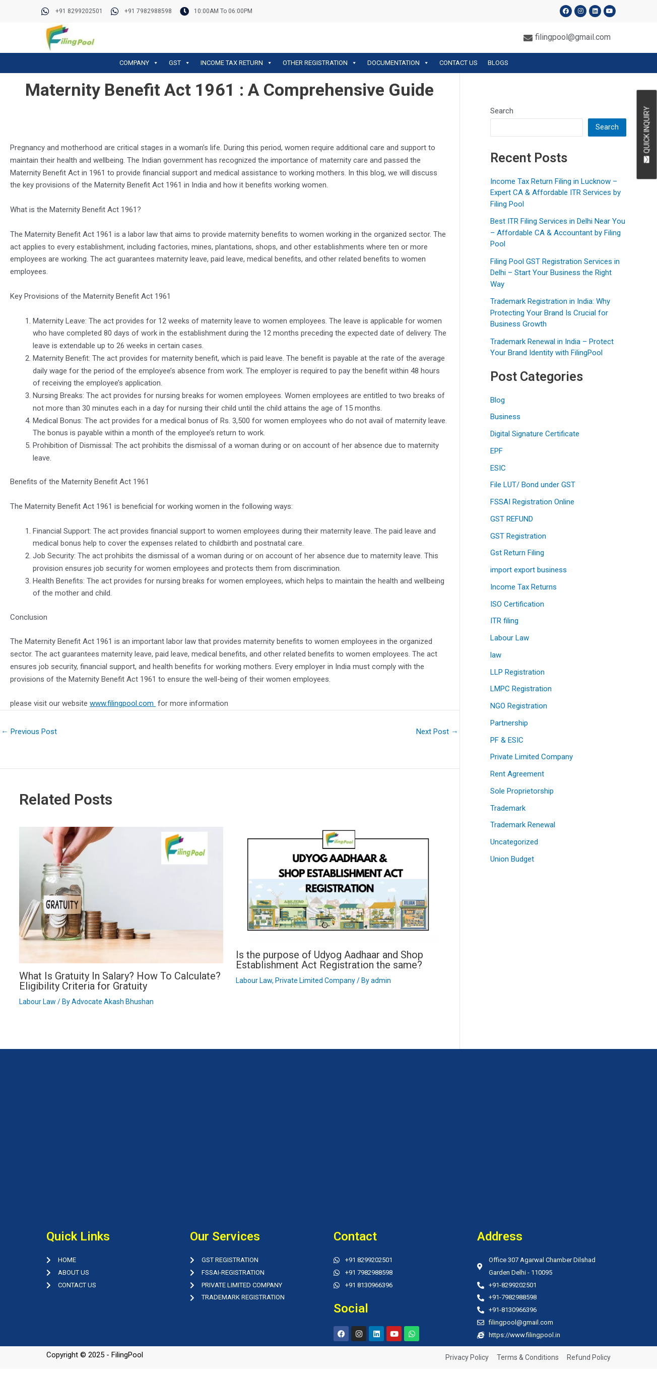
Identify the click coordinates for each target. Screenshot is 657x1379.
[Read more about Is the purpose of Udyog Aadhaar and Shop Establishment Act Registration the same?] (338, 883)
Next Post (437, 732)
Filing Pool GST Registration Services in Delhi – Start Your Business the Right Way (555, 273)
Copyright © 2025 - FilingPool (94, 1354)
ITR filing (504, 620)
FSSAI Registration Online (532, 501)
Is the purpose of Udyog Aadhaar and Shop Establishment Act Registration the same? (329, 960)
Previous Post (29, 732)
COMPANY (139, 63)
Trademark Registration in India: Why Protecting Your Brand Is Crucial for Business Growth (550, 313)
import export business (528, 569)
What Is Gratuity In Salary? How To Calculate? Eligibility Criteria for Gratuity (120, 981)
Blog (497, 400)
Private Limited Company (315, 980)
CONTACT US (458, 63)
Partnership (509, 723)
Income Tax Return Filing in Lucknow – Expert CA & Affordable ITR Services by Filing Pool (555, 193)
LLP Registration (517, 672)
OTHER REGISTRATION (320, 63)
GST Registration (518, 536)
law (495, 655)
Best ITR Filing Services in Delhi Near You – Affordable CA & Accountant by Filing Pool (557, 232)
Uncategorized (514, 841)
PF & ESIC (506, 740)
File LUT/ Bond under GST (532, 484)
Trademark (507, 808)
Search (501, 110)
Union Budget (512, 859)
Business (505, 416)
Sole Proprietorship (522, 791)
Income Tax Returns (523, 587)
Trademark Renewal (522, 824)
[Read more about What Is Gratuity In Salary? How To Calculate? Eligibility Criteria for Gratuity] (121, 894)
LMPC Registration (521, 688)
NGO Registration (518, 705)
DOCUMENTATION (398, 63)
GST (179, 63)
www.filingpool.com (123, 703)
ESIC (498, 468)
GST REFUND (511, 518)
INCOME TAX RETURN (237, 63)
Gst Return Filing (517, 552)
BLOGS (498, 63)
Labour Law (37, 1002)
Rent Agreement (517, 773)
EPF (496, 450)
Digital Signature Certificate (534, 433)
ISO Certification (517, 604)
